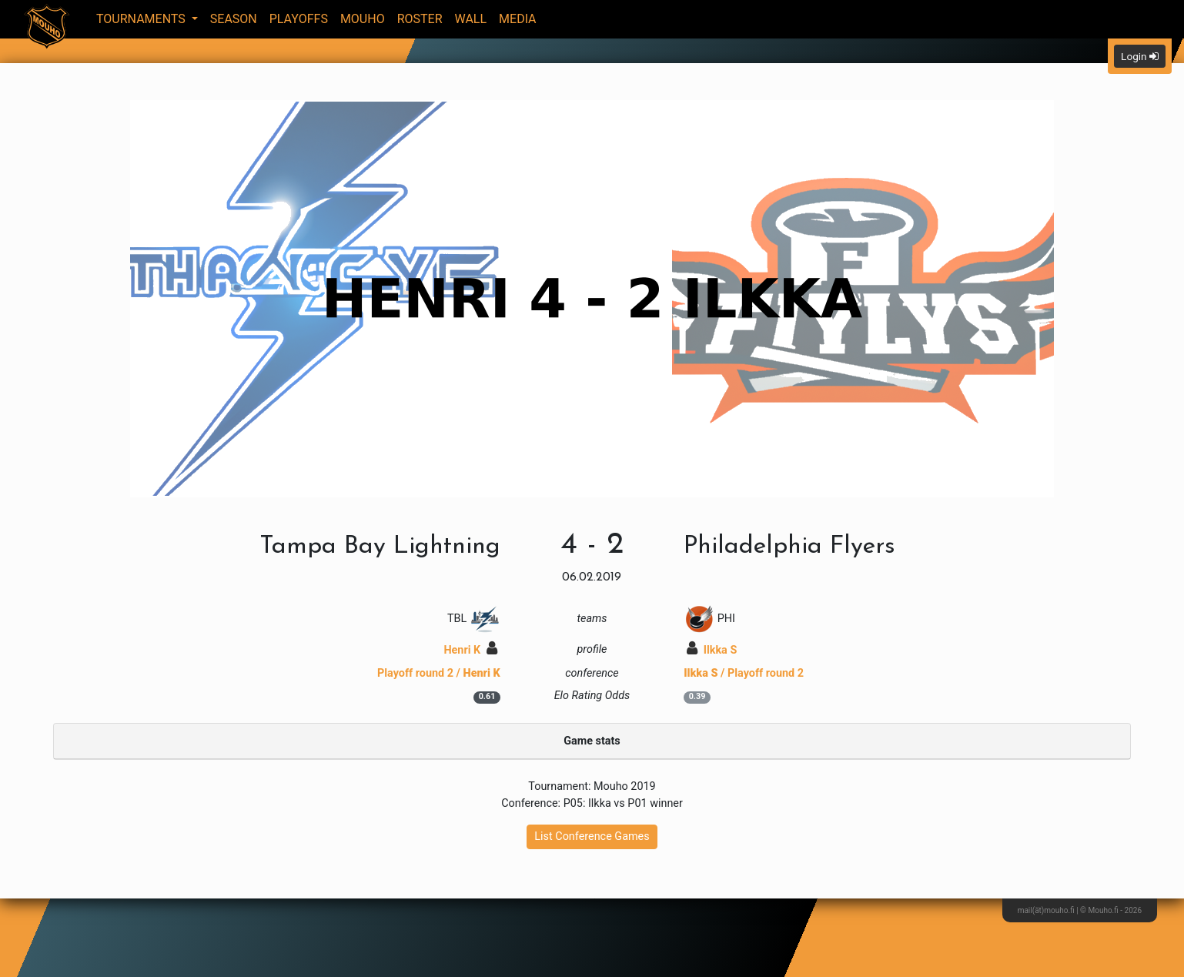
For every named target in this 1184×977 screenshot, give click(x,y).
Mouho (362, 19)
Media (518, 19)
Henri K (470, 650)
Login (1140, 56)
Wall (471, 19)
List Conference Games (591, 836)
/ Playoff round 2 (744, 673)
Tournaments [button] (142, 19)
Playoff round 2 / (438, 673)
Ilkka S (712, 650)
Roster (420, 19)
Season (233, 19)
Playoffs (298, 19)
